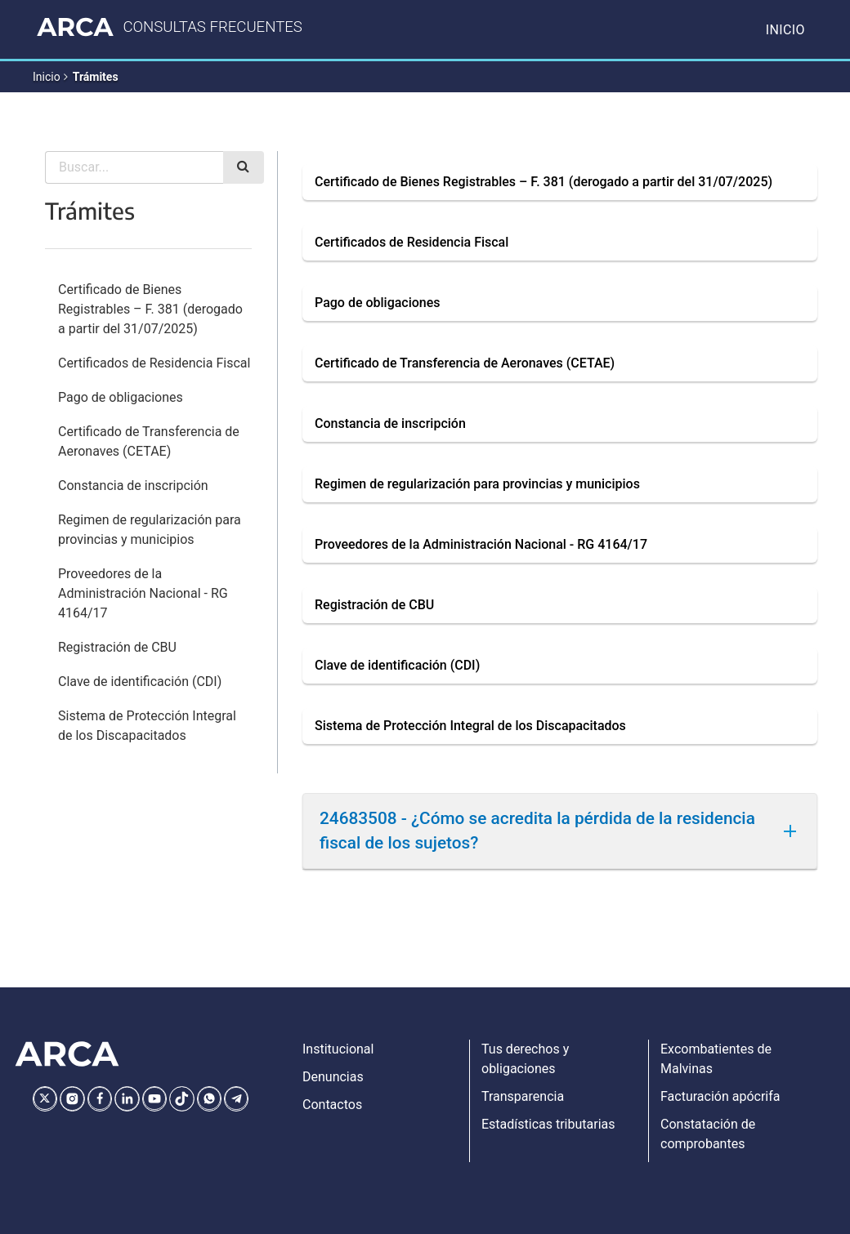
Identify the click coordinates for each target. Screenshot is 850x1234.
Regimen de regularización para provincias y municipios (149, 529)
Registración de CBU (117, 647)
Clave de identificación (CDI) (139, 681)
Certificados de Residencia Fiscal (154, 363)
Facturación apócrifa (720, 1096)
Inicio (785, 30)
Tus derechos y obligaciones (525, 1058)
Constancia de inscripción (133, 485)
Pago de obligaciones (120, 397)
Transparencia (522, 1096)
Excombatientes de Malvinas (716, 1058)
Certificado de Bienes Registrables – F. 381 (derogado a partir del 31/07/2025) (150, 309)
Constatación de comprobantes (707, 1134)
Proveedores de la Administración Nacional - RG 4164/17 (143, 593)
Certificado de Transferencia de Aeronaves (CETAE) (148, 441)
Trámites (96, 76)
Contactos (332, 1104)
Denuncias (333, 1077)
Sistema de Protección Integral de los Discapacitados (147, 725)
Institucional (338, 1049)
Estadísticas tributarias (548, 1124)
